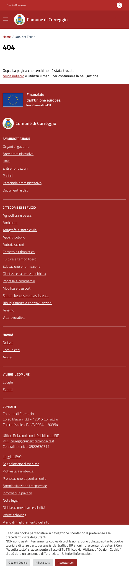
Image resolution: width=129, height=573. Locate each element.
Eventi (8, 389)
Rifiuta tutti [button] (43, 562)
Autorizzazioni (13, 244)
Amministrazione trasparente (25, 485)
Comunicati (11, 350)
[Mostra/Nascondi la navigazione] (5, 19)
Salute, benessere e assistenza (26, 295)
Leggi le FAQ (12, 456)
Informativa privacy (17, 493)
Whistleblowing (14, 515)
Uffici (6, 161)
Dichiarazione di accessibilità (24, 507)
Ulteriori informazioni (77, 554)
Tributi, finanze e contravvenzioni (27, 303)
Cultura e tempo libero (19, 259)
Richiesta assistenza (18, 471)
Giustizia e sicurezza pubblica (24, 273)
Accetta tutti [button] (66, 562)
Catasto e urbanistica (19, 251)
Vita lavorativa (14, 317)
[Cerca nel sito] (116, 19)
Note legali (11, 500)
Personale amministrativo (22, 183)
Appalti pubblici (14, 237)
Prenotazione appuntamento (24, 478)
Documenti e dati (15, 190)
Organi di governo (16, 146)
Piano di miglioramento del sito (26, 522)
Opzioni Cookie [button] (17, 562)
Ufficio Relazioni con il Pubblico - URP (31, 435)
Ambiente (10, 222)
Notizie (8, 342)
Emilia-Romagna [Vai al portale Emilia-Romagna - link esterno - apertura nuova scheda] (16, 5)
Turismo (8, 310)
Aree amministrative (18, 153)
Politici (8, 175)
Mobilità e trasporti (17, 288)
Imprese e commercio (19, 281)
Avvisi (7, 357)
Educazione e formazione (21, 266)
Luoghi (8, 382)
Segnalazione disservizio (21, 464)
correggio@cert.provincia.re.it (32, 441)
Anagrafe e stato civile (20, 230)
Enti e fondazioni (15, 168)
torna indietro (13, 76)
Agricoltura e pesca (17, 215)
